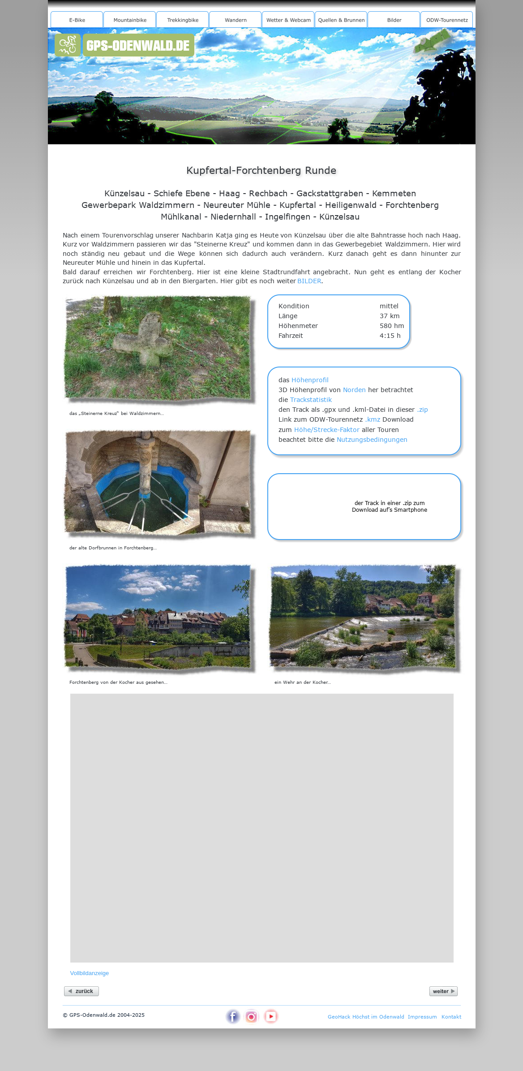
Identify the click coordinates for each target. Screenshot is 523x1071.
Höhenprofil (310, 380)
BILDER (309, 281)
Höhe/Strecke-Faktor (327, 429)
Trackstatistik (311, 399)
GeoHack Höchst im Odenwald (366, 1016)
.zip (422, 409)
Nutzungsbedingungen (372, 439)
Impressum (422, 1016)
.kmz (372, 419)
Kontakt (451, 1016)
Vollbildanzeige (89, 973)
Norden (354, 389)
